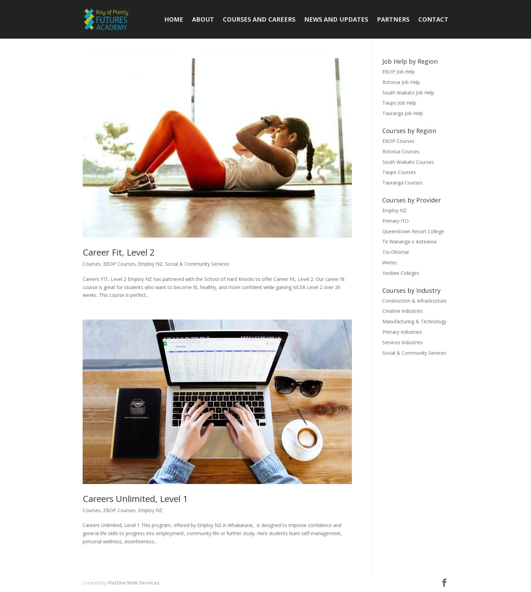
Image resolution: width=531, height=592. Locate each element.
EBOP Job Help (398, 71)
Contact (433, 20)
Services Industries (402, 342)
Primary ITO (395, 221)
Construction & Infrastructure (414, 301)
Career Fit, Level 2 (119, 252)
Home (173, 20)
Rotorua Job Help (401, 82)
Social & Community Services (197, 264)
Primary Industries (402, 332)
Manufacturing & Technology (414, 321)
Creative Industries (402, 311)
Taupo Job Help (399, 103)
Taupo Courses (399, 172)
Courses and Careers (259, 20)
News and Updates (336, 20)
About (203, 20)
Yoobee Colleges (400, 273)
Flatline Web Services (134, 582)
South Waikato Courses (408, 162)
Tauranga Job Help (402, 113)
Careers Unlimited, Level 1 (135, 498)
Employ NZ (150, 264)
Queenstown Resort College (413, 231)
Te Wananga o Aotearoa (409, 241)
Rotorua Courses (401, 151)
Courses (92, 264)
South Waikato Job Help (408, 92)
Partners (393, 20)
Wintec (389, 262)
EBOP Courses (119, 264)
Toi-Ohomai (395, 252)
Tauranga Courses (402, 182)
